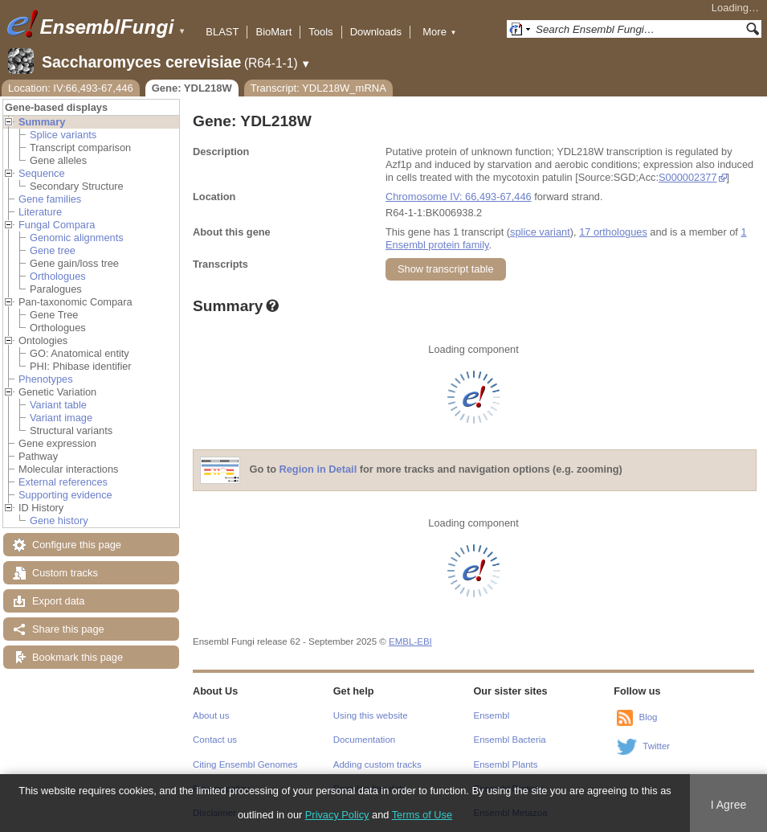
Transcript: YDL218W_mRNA (318, 88)
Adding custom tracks (377, 764)
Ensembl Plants (506, 764)
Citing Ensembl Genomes (245, 764)
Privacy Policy (337, 815)
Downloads (376, 32)
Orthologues (58, 276)
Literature (40, 212)
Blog (647, 717)
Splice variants (63, 135)
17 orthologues (613, 232)
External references (63, 482)
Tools (320, 32)
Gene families (49, 199)
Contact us (215, 739)
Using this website (370, 715)
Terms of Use (422, 815)
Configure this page (76, 545)
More (439, 32)
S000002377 (688, 177)
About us (211, 715)
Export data (58, 601)
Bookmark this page (77, 657)
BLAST (222, 32)
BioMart (273, 32)
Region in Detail (318, 470)
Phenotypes (45, 379)
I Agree (729, 804)
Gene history (59, 520)
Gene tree (52, 250)
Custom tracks (65, 573)
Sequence (41, 173)
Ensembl (492, 715)
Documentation (364, 739)
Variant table (58, 405)
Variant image (61, 418)
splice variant (540, 232)
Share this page (68, 629)
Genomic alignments (77, 238)
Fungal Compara (56, 225)
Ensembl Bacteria (510, 739)
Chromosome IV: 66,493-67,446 (459, 197)
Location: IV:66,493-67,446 (70, 88)
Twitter (656, 746)
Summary (41, 122)
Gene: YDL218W (192, 88)
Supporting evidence (65, 495)
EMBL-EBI (410, 641)
